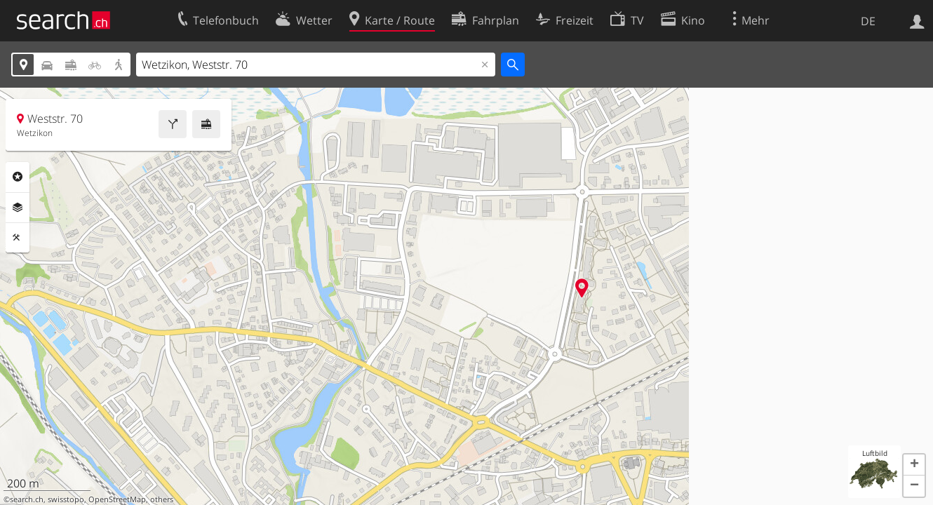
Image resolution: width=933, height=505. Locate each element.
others (161, 499)
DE (868, 21)
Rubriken (17, 176)
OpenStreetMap (117, 499)
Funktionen (17, 237)
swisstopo (66, 499)
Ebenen (17, 207)
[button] (914, 465)
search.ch (26, 499)
